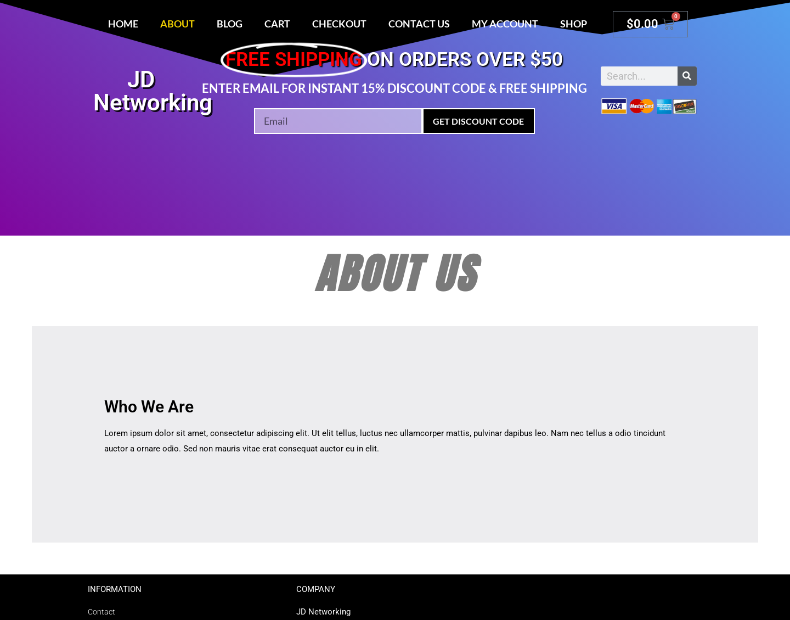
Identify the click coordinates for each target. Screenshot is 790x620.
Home (123, 24)
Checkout (339, 24)
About (177, 24)
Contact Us (419, 24)
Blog (229, 24)
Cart (277, 24)
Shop (573, 24)
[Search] (687, 76)
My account (505, 24)
